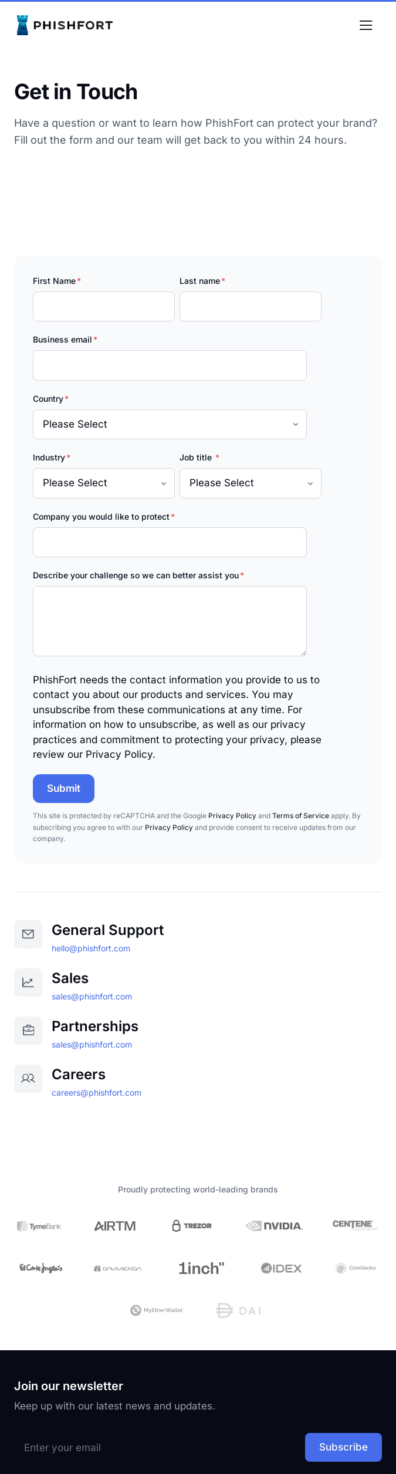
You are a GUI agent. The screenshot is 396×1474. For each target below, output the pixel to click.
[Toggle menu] (366, 26)
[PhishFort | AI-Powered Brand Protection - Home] (67, 26)
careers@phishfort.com (96, 1092)
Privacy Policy (232, 815)
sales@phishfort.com (92, 996)
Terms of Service (300, 815)
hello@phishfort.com (91, 948)
